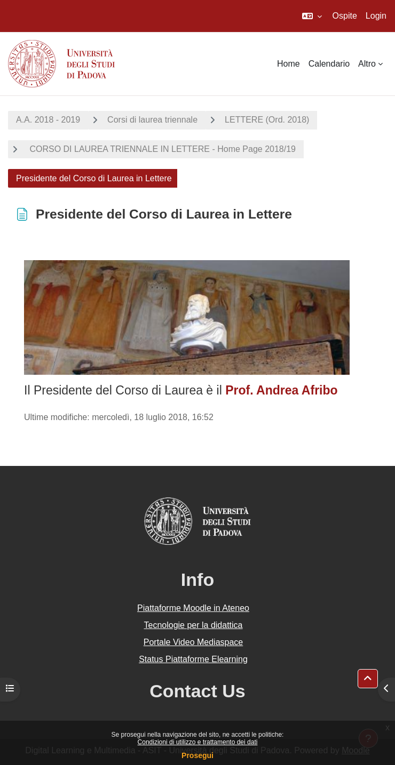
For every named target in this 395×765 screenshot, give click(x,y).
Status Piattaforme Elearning (193, 659)
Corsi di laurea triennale (152, 119)
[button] (312, 16)
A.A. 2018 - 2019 (48, 119)
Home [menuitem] (288, 63)
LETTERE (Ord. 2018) (267, 119)
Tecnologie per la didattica (193, 625)
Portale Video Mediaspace (193, 642)
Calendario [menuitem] (329, 63)
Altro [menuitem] (367, 63)
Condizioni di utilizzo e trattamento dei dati (198, 742)
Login (376, 15)
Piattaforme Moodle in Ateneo (193, 608)
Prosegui (197, 755)
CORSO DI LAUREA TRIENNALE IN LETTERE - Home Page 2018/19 (161, 149)
